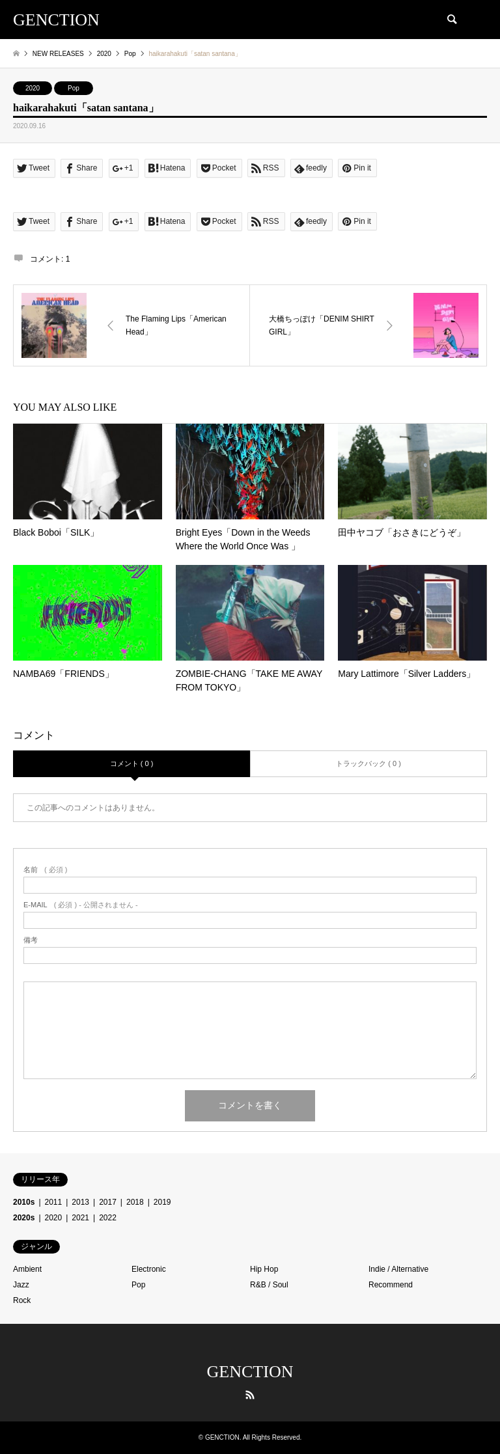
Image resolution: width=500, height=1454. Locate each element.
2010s (24, 1202)
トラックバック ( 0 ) (368, 763)
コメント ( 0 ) (132, 763)
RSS (250, 1394)
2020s (24, 1217)
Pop (73, 88)
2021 (80, 1217)
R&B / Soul (269, 1284)
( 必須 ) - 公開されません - (80, 905)
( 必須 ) (45, 869)
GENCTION (250, 1371)
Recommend (390, 1284)
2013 (80, 1202)
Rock (22, 1300)
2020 (32, 88)
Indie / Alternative (398, 1269)
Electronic (149, 1269)
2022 (108, 1217)
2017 (108, 1202)
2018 (135, 1202)
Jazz (21, 1284)
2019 (162, 1202)
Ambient (27, 1269)
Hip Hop (264, 1269)
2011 (53, 1202)
